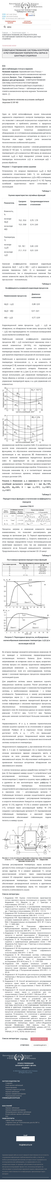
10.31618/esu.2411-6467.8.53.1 (15, 18)
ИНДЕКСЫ (25, 1068)
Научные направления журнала (15, 1094)
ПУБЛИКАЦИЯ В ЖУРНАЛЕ (11, 1098)
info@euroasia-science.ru (13, 1124)
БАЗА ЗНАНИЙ (7, 1106)
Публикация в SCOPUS (10, 22)
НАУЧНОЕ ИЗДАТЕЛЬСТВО (11, 1081)
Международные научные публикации (18, 1112)
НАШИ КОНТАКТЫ (8, 1118)
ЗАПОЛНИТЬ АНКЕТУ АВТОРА (25, 1065)
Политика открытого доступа (15, 1089)
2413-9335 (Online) (12, 16)
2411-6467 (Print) (11, 14)
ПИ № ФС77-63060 (31, 10)
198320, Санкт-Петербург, (13, 1120)
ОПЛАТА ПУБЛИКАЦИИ (25, 1063)
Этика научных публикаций (14, 1085)
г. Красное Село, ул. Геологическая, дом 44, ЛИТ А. (22, 1122)
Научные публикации (12, 1091)
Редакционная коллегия (13, 1096)
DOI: (3, 18)
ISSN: (4, 14)
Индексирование (11, 1087)
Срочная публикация (27, 22)
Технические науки (9, 46)
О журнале (8, 1083)
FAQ (6, 1116)
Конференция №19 (40, 1045)
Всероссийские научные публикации (17, 1114)
